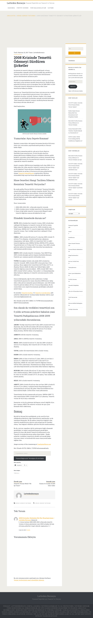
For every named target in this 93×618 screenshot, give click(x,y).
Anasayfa (11, 16)
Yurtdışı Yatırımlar (73, 309)
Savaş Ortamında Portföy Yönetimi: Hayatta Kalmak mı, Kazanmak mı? (75, 131)
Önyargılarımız (72, 267)
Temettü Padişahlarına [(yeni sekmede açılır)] (26, 173)
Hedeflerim (71, 237)
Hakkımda (11, 8)
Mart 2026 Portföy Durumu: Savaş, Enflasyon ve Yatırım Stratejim (75, 123)
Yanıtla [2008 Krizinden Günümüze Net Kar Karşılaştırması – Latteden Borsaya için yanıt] (28, 530)
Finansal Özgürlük (73, 225)
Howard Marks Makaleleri (75, 249)
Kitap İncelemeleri (73, 255)
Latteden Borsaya (16, 3)
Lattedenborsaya (38, 52)
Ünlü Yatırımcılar (72, 297)
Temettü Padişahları (73, 285)
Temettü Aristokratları (42, 293)
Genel (69, 231)
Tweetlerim (71, 60)
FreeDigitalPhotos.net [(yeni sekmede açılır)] (44, 444)
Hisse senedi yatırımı (43, 503)
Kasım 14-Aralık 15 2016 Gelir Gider (47, 484)
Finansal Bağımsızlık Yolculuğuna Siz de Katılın (30, 458)
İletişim (51, 8)
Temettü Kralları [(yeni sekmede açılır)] (27, 293)
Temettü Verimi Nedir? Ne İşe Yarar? (22, 484)
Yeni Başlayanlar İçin (38, 8)
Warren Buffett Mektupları (75, 303)
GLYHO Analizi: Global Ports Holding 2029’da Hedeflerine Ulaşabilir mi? (75, 139)
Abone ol (72, 86)
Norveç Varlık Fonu (73, 261)
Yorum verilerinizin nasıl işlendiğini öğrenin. (29, 580)
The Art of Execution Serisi (75, 291)
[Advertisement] (46, 29)
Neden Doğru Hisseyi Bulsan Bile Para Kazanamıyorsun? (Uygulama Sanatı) (74, 114)
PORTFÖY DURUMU (23, 8)
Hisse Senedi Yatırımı (26, 16)
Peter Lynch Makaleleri (74, 273)
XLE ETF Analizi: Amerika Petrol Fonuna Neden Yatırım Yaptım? (75, 105)
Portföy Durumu (72, 279)
